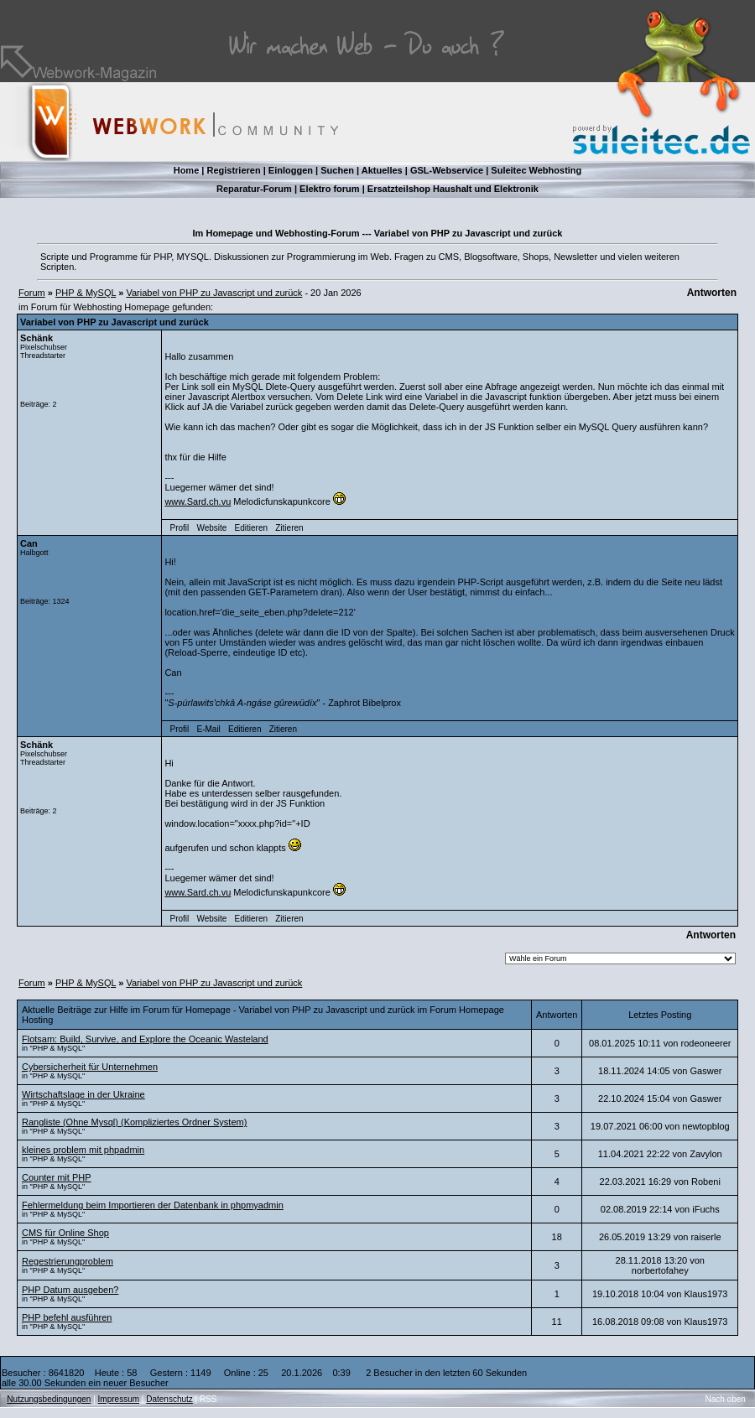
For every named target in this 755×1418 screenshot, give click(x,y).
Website (211, 527)
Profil (180, 527)
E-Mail (208, 729)
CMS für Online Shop (65, 1233)
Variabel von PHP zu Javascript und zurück (214, 293)
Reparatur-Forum (254, 189)
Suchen (337, 170)
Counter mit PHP (56, 1177)
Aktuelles (382, 170)
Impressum (118, 1399)
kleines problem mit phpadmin (83, 1150)
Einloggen (290, 170)
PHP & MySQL (85, 293)
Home (187, 170)
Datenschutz (169, 1399)
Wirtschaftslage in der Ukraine (83, 1094)
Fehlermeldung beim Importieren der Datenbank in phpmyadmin (153, 1205)
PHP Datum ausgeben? (70, 1290)
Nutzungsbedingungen (49, 1399)
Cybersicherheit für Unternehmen (90, 1067)
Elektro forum (329, 189)
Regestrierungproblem (67, 1261)
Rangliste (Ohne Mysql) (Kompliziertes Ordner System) (134, 1122)
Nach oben (726, 1399)
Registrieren (233, 170)
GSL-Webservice (446, 170)
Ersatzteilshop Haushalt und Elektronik (453, 189)
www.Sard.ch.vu (197, 501)
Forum (31, 293)
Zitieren (289, 527)
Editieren (251, 527)
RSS (208, 1399)
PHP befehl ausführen (67, 1317)
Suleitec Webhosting (536, 170)
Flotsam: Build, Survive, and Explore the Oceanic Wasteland (145, 1039)
